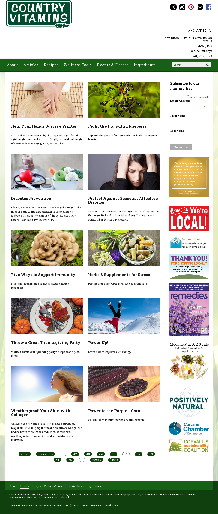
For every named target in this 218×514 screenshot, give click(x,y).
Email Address (188, 100)
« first (25, 454)
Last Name (177, 130)
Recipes (51, 64)
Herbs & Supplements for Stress (119, 274)
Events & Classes (112, 64)
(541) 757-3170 (201, 56)
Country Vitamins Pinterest (191, 7)
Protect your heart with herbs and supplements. (118, 284)
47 (75, 454)
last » (114, 460)
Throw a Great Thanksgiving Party (45, 342)
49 (101, 454)
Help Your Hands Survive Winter (44, 126)
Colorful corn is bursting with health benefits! (116, 420)
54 (57, 460)
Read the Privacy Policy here (104, 505)
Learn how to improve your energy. (109, 352)
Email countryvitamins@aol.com (200, 7)
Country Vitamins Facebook (208, 7)
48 (88, 454)
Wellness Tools (78, 64)
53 (151, 454)
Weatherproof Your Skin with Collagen (40, 412)
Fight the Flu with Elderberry (117, 126)
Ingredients (145, 64)
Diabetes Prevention (31, 198)
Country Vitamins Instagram (182, 7)
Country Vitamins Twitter (173, 7)
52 (138, 454)
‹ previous (45, 454)
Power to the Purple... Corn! (114, 410)
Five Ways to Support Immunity (43, 274)
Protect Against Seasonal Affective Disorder (123, 200)
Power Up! (98, 342)
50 (113, 454)
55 (70, 460)
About (12, 64)
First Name (177, 115)
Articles (30, 64)
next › (96, 460)
